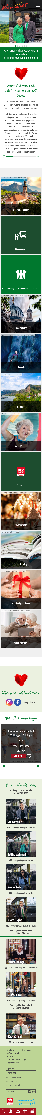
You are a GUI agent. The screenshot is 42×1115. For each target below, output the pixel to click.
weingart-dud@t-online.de (21, 1042)
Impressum (10, 1068)
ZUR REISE (18, 756)
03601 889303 (22, 933)
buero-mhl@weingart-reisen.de (21, 1000)
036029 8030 (22, 793)
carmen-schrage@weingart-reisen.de (21, 967)
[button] (15, 46)
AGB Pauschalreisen (13, 1076)
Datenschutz (11, 1072)
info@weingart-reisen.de (21, 860)
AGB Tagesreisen (12, 1081)
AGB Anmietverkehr (13, 1085)
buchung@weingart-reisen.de (21, 827)
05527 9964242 (22, 1007)
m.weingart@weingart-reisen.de (21, 925)
